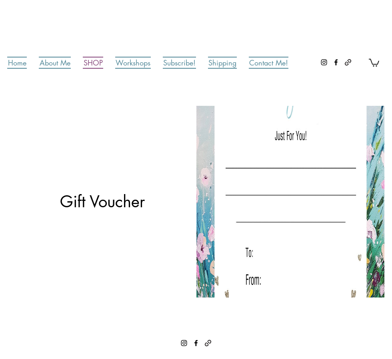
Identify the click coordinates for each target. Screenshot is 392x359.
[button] (374, 62)
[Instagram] (324, 62)
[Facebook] (336, 62)
